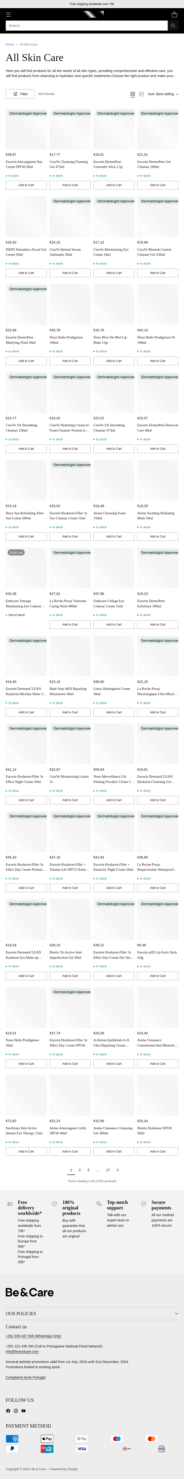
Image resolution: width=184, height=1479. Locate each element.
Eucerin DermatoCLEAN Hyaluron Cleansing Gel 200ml (154, 782)
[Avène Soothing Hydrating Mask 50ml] (157, 480)
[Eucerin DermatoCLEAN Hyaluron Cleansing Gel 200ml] (157, 743)
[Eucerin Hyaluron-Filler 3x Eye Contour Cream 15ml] (70, 480)
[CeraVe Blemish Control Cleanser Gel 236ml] (157, 216)
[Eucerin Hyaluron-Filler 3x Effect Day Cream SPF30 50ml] (70, 1007)
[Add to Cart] (26, 185)
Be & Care (38, 1469)
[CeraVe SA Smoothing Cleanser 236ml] (26, 392)
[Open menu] (8, 14)
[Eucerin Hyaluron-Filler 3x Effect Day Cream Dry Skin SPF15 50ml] (113, 919)
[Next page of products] (117, 1170)
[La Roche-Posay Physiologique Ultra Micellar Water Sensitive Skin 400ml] (157, 656)
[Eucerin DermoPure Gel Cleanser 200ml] (157, 128)
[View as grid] (133, 94)
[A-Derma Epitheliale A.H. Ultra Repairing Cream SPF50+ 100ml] (113, 1007)
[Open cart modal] (174, 14)
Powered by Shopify (64, 1469)
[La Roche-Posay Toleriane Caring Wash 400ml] (70, 568)
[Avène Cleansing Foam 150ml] (113, 480)
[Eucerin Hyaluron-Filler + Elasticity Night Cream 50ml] (113, 831)
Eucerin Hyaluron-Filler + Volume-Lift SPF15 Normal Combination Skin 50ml (69, 870)
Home (10, 44)
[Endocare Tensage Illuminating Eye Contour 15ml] (26, 568)
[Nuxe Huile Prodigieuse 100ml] (70, 304)
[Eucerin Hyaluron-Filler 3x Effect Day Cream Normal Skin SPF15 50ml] (26, 831)
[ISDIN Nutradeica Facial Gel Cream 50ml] (26, 216)
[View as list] (141, 94)
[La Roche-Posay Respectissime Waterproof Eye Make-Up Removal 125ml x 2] (157, 831)
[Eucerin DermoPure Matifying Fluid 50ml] (26, 304)
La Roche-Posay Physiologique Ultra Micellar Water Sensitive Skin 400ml (157, 694)
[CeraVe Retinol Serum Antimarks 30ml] (70, 216)
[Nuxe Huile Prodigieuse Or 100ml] (157, 304)
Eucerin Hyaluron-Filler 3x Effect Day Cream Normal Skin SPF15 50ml (24, 870)
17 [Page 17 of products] (108, 1170)
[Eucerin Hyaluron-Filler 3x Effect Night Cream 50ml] (26, 743)
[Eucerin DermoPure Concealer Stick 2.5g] (113, 128)
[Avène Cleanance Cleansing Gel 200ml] (113, 1095)
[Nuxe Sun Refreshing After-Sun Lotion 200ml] (26, 480)
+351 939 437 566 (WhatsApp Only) (33, 1336)
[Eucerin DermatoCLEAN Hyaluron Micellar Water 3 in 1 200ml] (26, 656)
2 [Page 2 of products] (80, 1170)
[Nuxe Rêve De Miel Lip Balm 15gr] (113, 304)
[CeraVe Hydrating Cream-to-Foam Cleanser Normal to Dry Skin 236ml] (70, 392)
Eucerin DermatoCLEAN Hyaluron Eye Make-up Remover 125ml (23, 957)
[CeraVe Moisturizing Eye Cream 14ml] (113, 216)
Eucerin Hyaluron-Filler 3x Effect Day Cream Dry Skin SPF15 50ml (112, 957)
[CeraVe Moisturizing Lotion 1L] (70, 743)
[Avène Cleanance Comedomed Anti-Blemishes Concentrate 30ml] (157, 1007)
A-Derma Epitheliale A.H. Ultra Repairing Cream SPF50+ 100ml (111, 1045)
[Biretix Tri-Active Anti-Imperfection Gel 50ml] (70, 919)
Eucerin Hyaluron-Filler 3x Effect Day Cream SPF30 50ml (68, 1045)
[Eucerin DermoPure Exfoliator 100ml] (157, 568)
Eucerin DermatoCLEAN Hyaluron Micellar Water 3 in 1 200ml (26, 694)
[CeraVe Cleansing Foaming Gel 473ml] (70, 128)
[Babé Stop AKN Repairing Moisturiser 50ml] (70, 656)
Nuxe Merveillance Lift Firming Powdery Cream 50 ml (112, 782)
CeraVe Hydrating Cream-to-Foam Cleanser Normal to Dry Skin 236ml (70, 430)
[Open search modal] (92, 25)
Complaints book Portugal (26, 1377)
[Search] (173, 26)
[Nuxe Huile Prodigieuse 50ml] (26, 1007)
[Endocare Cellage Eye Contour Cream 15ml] (113, 568)
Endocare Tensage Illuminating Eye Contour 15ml (23, 606)
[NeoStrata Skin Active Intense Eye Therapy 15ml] (26, 1095)
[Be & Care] (92, 14)
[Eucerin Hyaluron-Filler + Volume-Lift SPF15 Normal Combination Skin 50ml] (70, 831)
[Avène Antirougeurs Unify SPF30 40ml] (70, 1095)
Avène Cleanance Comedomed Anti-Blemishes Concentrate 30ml (157, 1045)
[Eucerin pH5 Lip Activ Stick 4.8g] (157, 919)
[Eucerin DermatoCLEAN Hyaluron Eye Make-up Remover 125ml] (26, 919)
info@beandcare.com (22, 1351)
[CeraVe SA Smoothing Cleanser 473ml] (113, 392)
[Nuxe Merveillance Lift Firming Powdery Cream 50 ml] (113, 743)
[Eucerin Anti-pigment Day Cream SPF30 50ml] (26, 128)
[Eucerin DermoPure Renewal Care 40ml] (157, 392)
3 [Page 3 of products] (88, 1170)
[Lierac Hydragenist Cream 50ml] (113, 656)
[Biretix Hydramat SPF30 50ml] (157, 1095)
